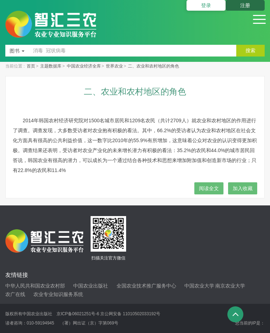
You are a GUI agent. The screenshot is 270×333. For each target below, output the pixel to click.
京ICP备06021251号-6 (77, 313)
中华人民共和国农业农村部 (35, 286)
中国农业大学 (199, 286)
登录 (206, 5)
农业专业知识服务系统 (58, 294)
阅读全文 (209, 188)
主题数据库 (50, 66)
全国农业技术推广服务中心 (146, 286)
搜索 (250, 50)
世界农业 (114, 66)
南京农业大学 (230, 286)
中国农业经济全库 (84, 66)
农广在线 (15, 294)
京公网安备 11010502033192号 (130, 313)
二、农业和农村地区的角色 (153, 66)
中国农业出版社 (90, 286)
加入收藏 (243, 188)
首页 (31, 66)
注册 (245, 5)
